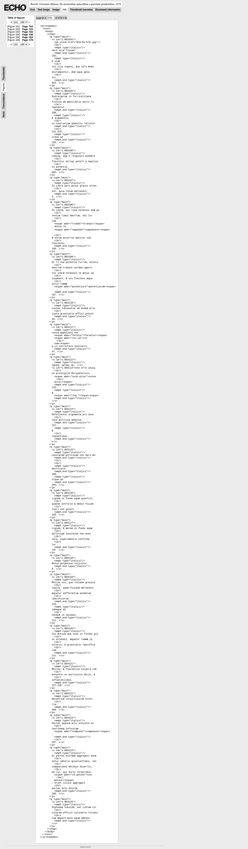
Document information (107, 9)
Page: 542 (27, 32)
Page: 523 (27, 29)
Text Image (44, 9)
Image (56, 9)
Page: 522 (27, 26)
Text (32, 9)
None (3, 114)
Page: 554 (27, 37)
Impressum (85, 847)
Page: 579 (27, 40)
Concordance (3, 101)
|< (43, 18)
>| (65, 18)
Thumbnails (3, 73)
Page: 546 (27, 34)
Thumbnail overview (81, 9)
